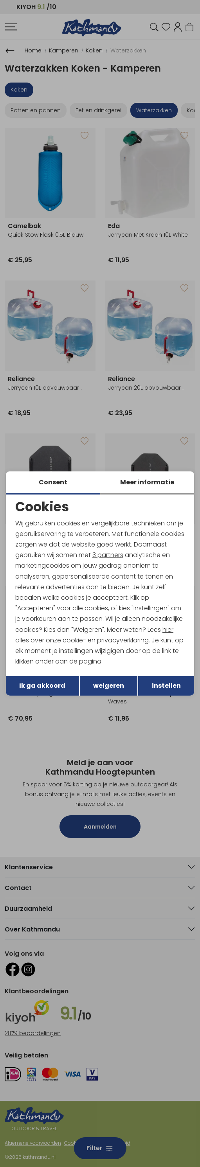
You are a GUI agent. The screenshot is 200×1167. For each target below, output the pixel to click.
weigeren (108, 685)
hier (167, 629)
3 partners (107, 554)
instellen (166, 685)
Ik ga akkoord (42, 685)
